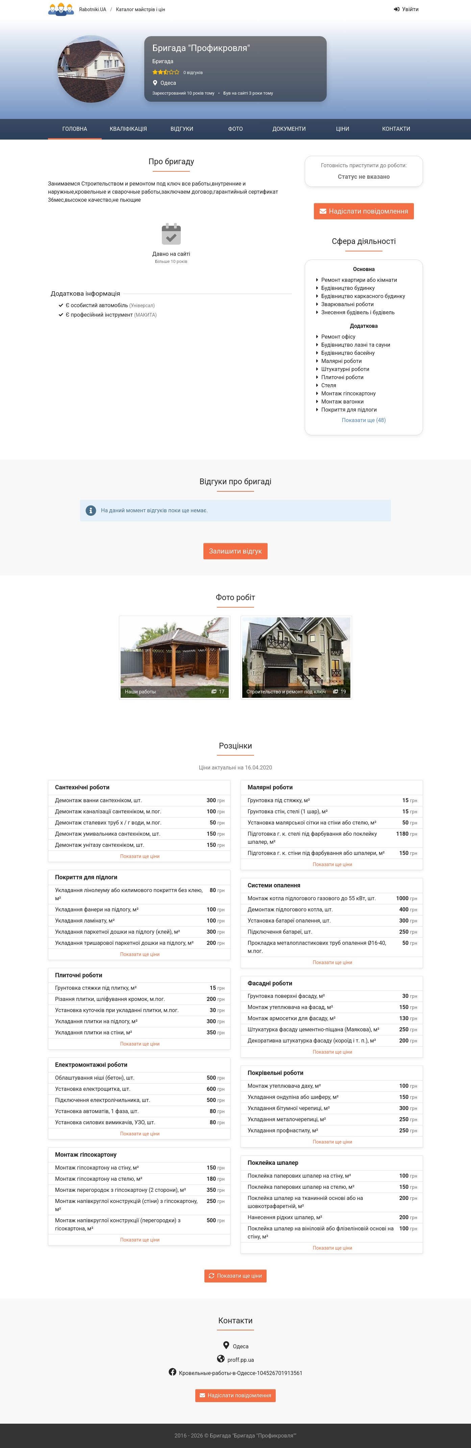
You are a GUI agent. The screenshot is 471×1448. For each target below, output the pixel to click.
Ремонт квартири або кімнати (356, 280)
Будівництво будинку (345, 288)
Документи (288, 129)
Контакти (396, 129)
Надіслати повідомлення (364, 211)
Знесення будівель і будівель (355, 312)
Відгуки (182, 129)
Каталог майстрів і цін (140, 9)
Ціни (342, 129)
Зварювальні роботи (344, 304)
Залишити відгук (235, 551)
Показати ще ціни (139, 856)
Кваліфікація (128, 129)
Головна (75, 129)
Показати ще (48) (364, 420)
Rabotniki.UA (92, 9)
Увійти (406, 9)
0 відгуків (193, 72)
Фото (235, 129)
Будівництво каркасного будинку (360, 296)
